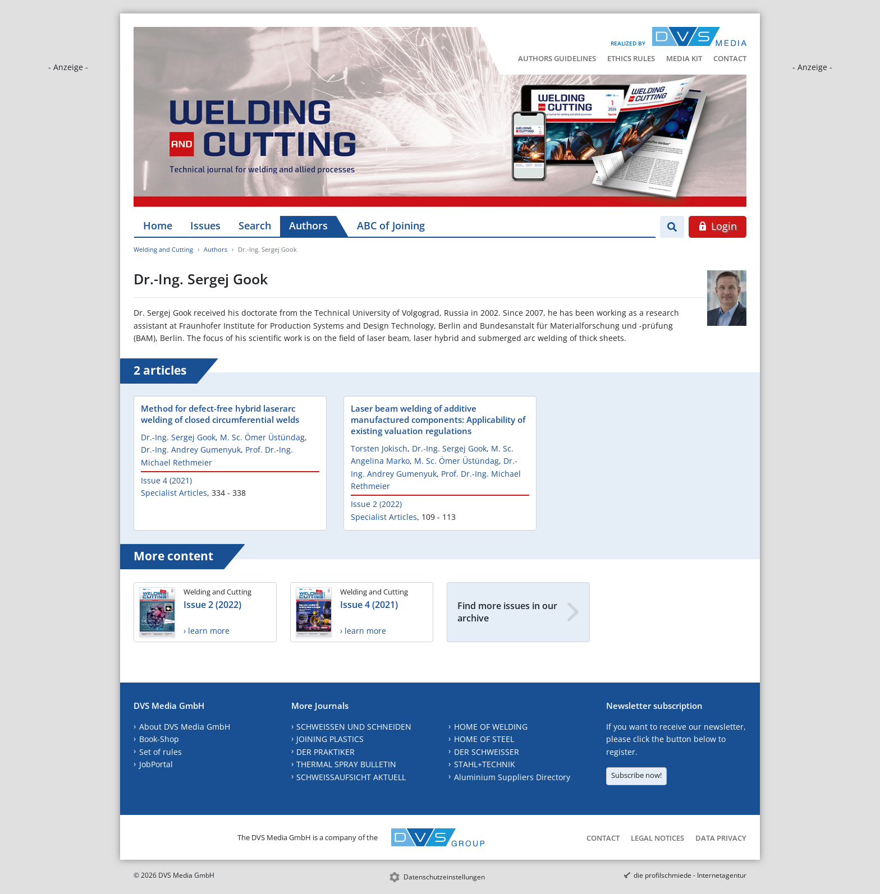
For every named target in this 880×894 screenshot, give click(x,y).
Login (717, 226)
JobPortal (156, 764)
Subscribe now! (636, 775)
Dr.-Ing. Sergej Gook (178, 437)
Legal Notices (657, 838)
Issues (205, 225)
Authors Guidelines (557, 58)
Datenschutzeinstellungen (444, 877)
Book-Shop (159, 739)
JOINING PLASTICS (330, 739)
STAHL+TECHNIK (484, 764)
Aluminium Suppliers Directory (512, 777)
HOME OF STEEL (484, 739)
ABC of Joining (391, 225)
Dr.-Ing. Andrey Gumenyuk (191, 449)
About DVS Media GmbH (184, 726)
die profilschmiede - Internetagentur (690, 875)
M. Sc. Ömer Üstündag (262, 437)
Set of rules (160, 751)
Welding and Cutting (163, 249)
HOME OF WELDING (491, 726)
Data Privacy (720, 838)
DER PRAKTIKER (325, 751)
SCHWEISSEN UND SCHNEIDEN (353, 726)
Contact (729, 58)
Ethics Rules (631, 58)
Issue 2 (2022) (376, 504)
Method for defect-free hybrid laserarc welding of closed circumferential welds (220, 414)
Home (157, 225)
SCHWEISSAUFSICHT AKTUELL (351, 777)
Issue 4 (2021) (166, 480)
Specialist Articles (174, 492)
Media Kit (684, 58)
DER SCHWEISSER (486, 751)
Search (255, 225)
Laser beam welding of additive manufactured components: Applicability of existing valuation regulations (438, 419)
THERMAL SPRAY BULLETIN (346, 764)
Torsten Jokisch (379, 448)
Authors (308, 225)
